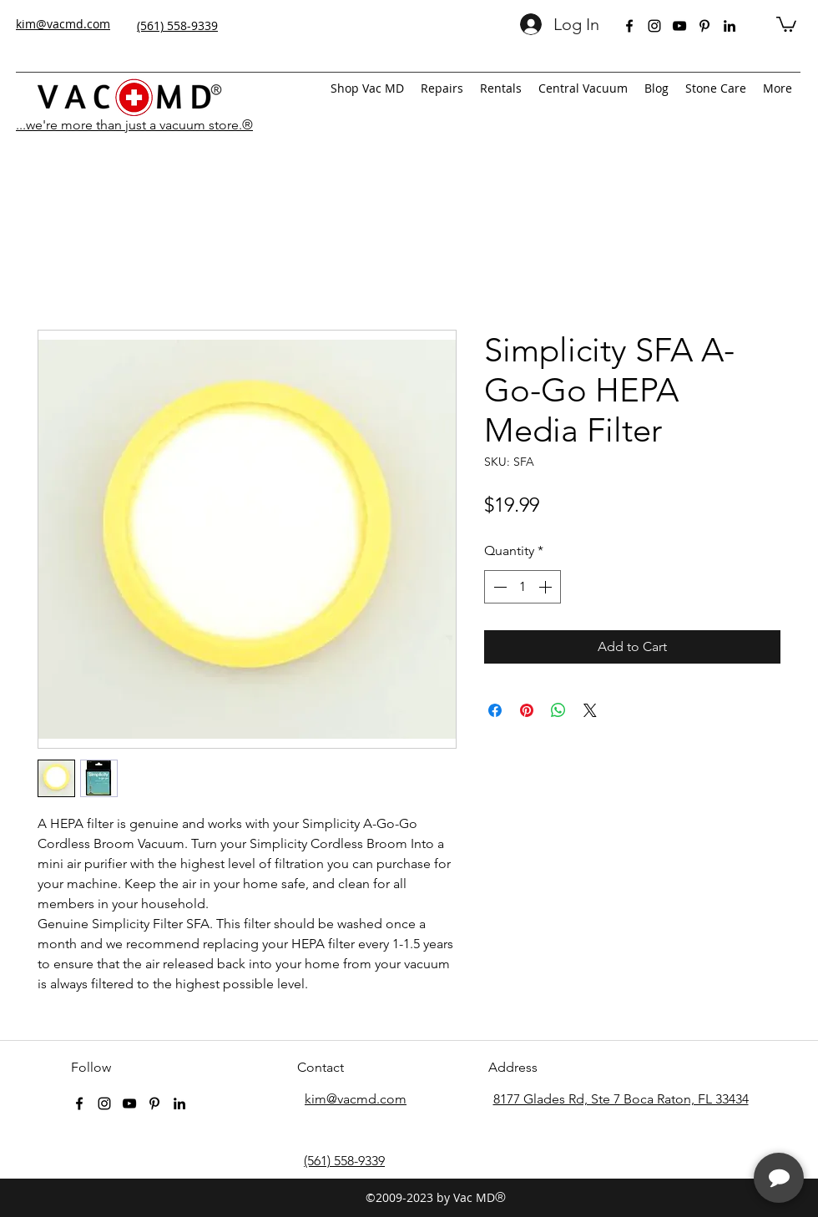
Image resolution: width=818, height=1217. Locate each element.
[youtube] (679, 26)
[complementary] (697, 1125)
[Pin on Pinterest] (527, 710)
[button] (786, 23)
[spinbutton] (522, 587)
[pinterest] (704, 26)
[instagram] (654, 26)
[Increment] (546, 587)
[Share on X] (590, 710)
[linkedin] (729, 26)
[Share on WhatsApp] (558, 710)
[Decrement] (498, 587)
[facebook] (629, 26)
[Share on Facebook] (495, 710)
